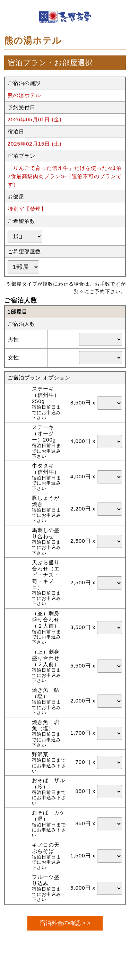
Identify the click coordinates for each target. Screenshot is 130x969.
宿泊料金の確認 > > (65, 923)
